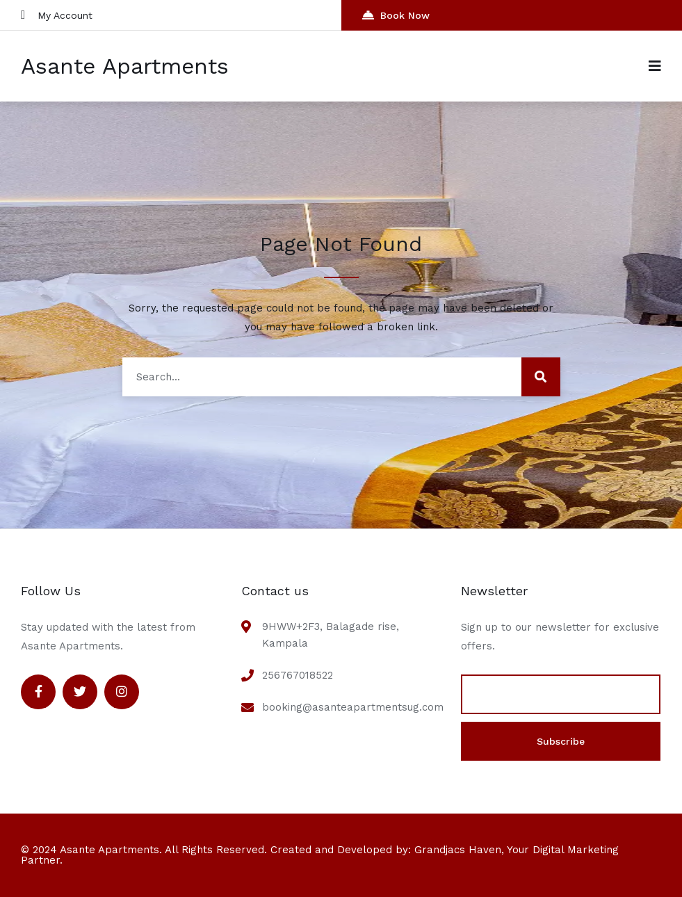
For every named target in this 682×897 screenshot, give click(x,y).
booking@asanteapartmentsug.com (353, 707)
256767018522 (297, 675)
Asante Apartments (125, 66)
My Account (56, 15)
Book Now (396, 15)
